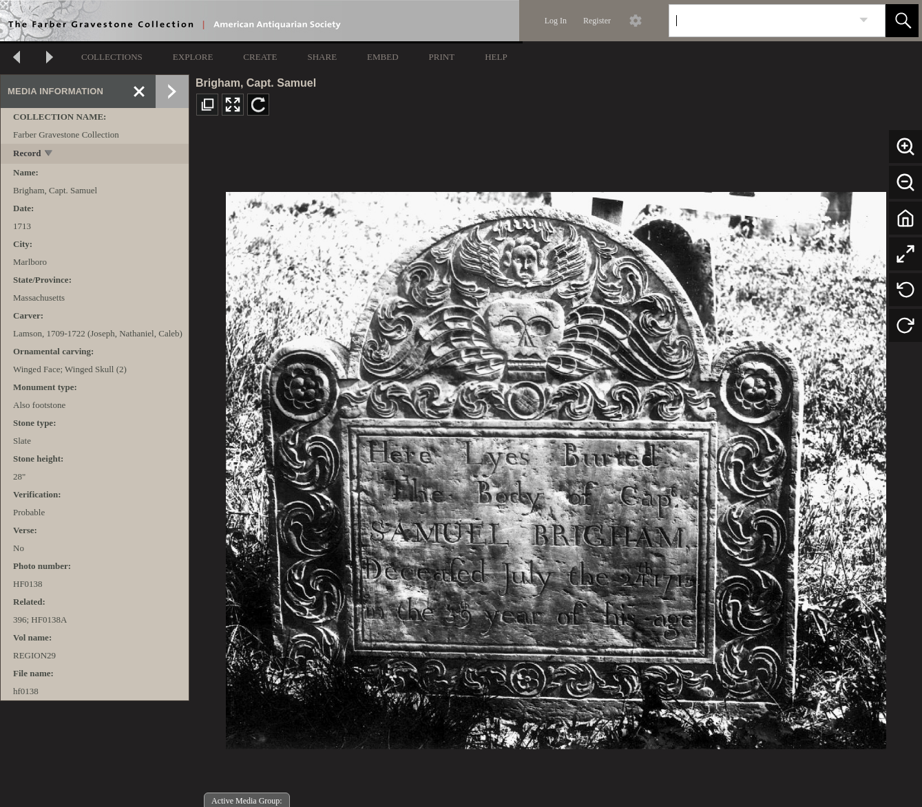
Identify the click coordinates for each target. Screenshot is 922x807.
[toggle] (49, 154)
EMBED (383, 57)
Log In (556, 20)
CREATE (260, 57)
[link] (864, 20)
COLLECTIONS (112, 57)
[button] (902, 20)
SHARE (322, 57)
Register (597, 20)
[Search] (761, 21)
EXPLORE (193, 57)
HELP (496, 57)
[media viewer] (555, 467)
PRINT (442, 57)
